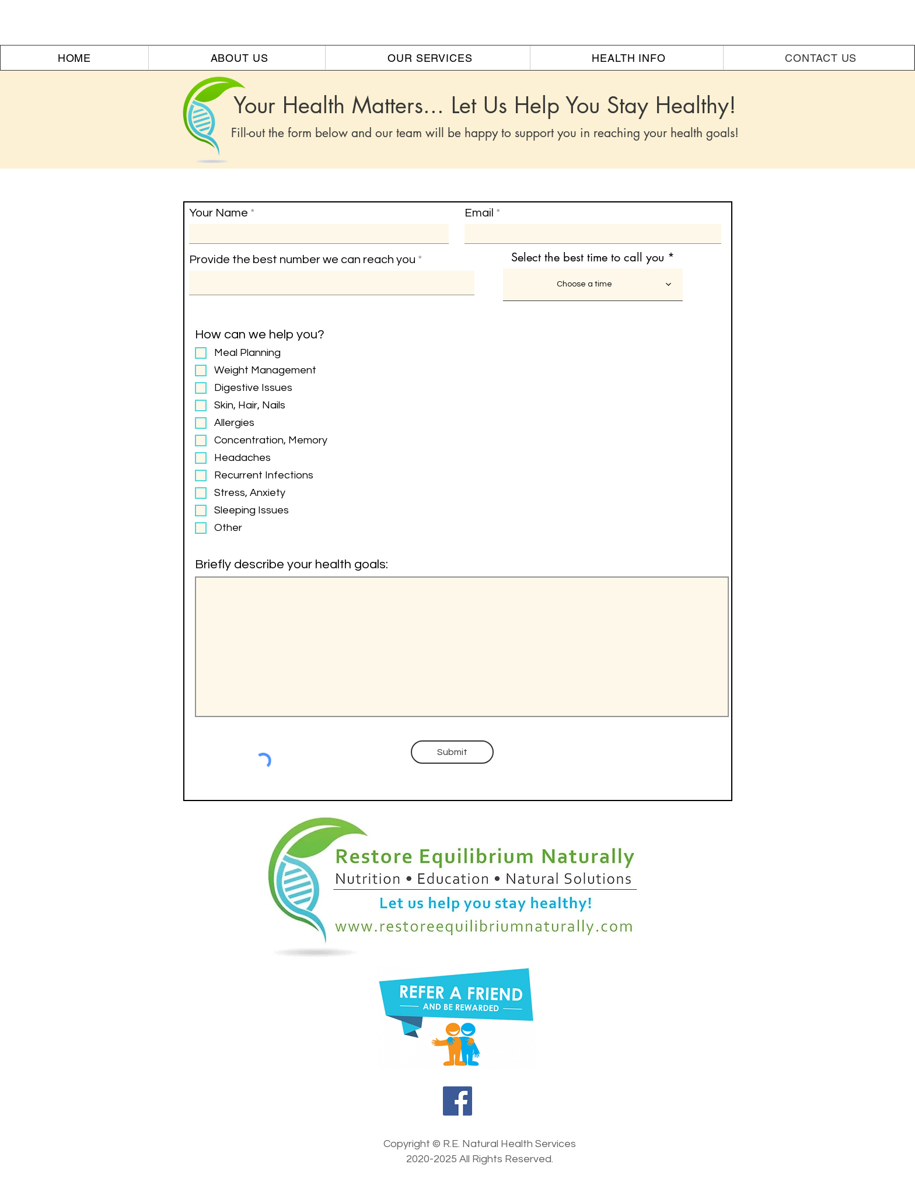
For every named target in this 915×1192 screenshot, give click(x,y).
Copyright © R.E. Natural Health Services (479, 1143)
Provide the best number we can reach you (302, 259)
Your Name (218, 213)
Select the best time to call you (587, 257)
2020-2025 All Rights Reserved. (479, 1159)
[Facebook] (457, 1101)
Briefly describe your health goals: (291, 564)
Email (479, 213)
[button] (239, 58)
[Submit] (452, 752)
